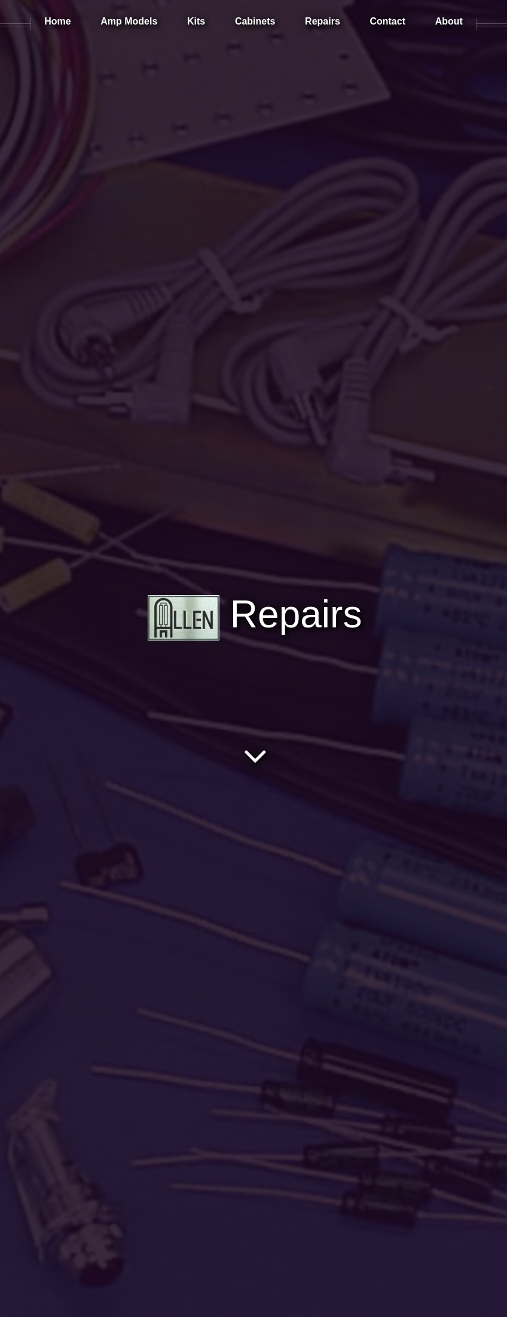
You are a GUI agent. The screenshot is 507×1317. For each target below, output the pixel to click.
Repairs (255, 614)
